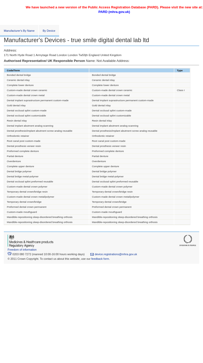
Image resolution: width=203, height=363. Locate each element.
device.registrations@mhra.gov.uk (113, 254)
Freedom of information (22, 249)
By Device (49, 30)
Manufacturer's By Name (19, 30)
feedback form (100, 258)
